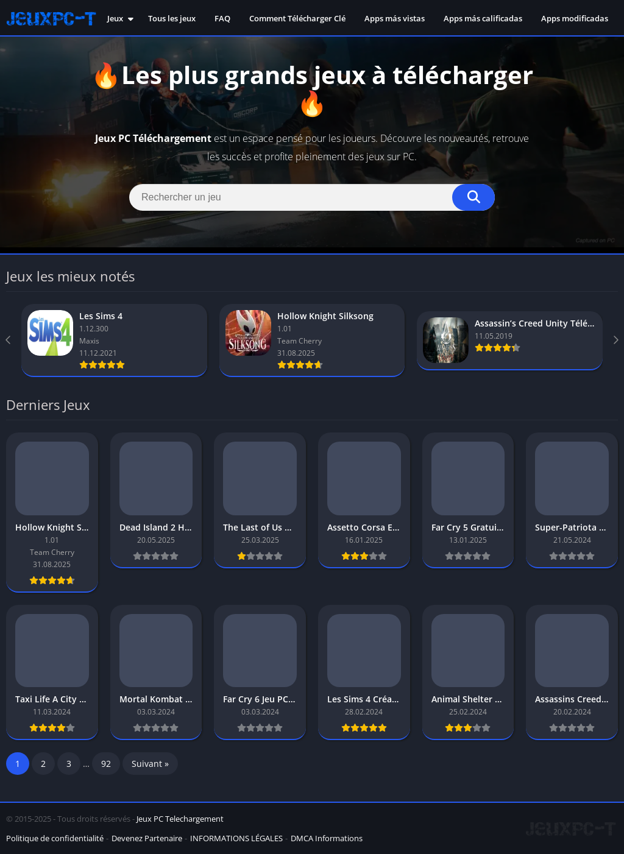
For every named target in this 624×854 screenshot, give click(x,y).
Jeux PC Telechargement (180, 818)
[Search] (312, 197)
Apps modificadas (574, 18)
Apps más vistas (394, 18)
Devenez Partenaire (147, 838)
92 (106, 763)
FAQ (222, 18)
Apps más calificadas (483, 18)
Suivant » (150, 763)
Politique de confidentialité (55, 838)
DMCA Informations (327, 838)
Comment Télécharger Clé (297, 18)
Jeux (115, 18)
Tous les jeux (172, 18)
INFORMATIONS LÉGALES (236, 838)
